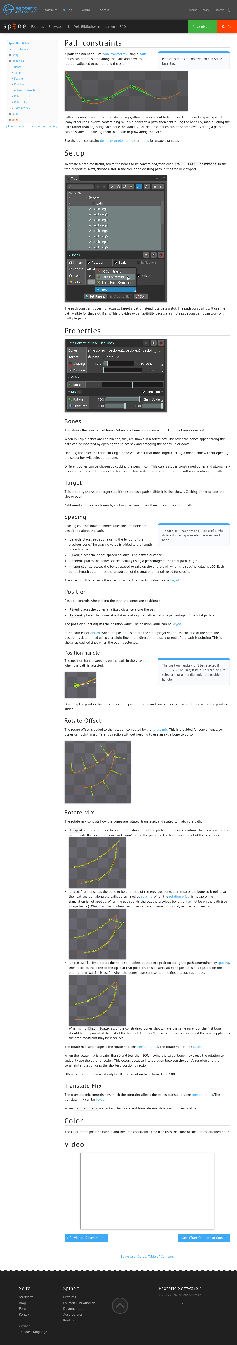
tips (146, 140)
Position (19, 84)
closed (95, 632)
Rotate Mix (20, 102)
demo (104, 140)
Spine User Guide (19, 43)
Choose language (33, 1331)
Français (219, 9)
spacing (146, 896)
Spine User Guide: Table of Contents (147, 1256)
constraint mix (147, 1046)
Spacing (18, 79)
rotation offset (179, 896)
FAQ (123, 26)
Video (15, 120)
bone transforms (114, 54)
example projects (122, 140)
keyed (174, 580)
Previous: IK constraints (86, 1237)
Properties (18, 61)
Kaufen (227, 26)
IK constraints (15, 126)
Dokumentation (74, 1308)
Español (206, 9)
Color (15, 114)
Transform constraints (43, 126)
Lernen (110, 26)
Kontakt (103, 10)
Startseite (50, 10)
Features (37, 26)
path (142, 54)
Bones (17, 67)
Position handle (26, 90)
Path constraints (18, 49)
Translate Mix (22, 108)
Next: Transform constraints (204, 1237)
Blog (22, 1303)
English (193, 9)
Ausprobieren (202, 26)
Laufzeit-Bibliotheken (84, 26)
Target (17, 73)
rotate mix (160, 729)
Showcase (56, 26)
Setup (15, 55)
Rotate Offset (22, 96)
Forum (85, 10)
